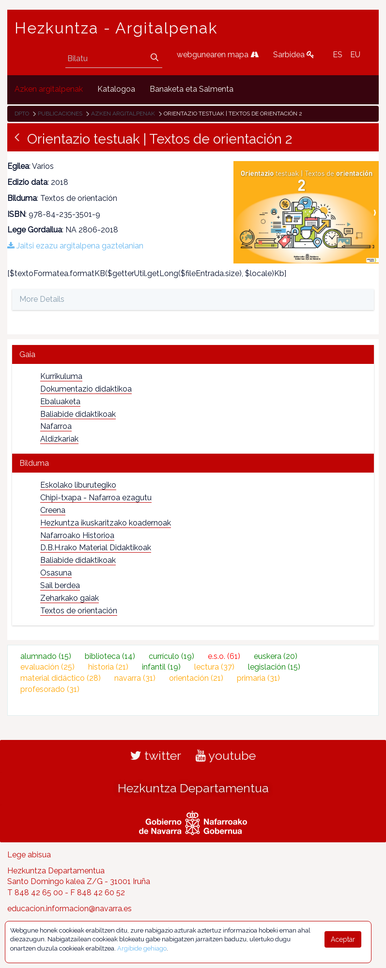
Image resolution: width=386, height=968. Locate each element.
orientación (196, 678)
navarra (134, 678)
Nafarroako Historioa (77, 535)
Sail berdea (60, 585)
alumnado (45, 656)
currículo (171, 656)
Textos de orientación (78, 610)
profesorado (49, 689)
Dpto (22, 113)
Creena (52, 510)
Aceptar (343, 939)
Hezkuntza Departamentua (193, 788)
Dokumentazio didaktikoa (86, 389)
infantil (161, 667)
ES (337, 54)
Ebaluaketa (60, 401)
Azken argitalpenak (123, 113)
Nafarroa (56, 426)
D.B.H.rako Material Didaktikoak (95, 547)
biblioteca (110, 656)
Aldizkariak (59, 438)
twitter (155, 755)
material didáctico (60, 678)
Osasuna (56, 572)
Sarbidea (293, 54)
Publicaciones (60, 113)
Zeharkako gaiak (69, 598)
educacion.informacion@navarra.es (69, 908)
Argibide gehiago (142, 948)
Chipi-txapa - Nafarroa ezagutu (96, 497)
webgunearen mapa (218, 54)
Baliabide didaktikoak (78, 414)
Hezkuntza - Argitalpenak (116, 28)
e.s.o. (224, 656)
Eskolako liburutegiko (78, 485)
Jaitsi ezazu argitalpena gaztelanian (75, 245)
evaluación (47, 667)
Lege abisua (29, 854)
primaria (258, 678)
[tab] (193, 354)
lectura (214, 667)
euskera (275, 656)
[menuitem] (48, 89)
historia (108, 667)
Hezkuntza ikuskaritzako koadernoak (105, 522)
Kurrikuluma (61, 376)
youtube (226, 755)
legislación (274, 667)
